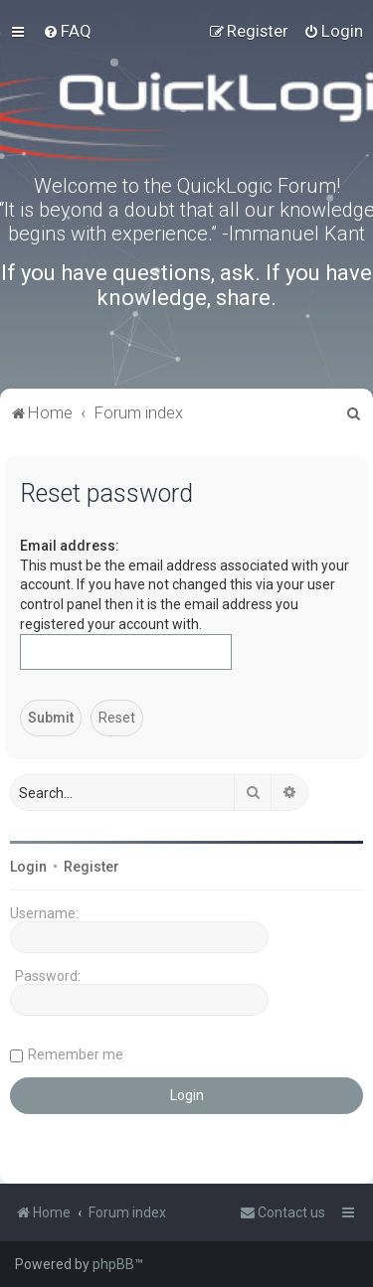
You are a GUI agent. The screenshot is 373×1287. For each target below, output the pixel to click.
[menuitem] (67, 31)
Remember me (75, 1054)
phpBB (113, 1264)
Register (91, 867)
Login (28, 867)
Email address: (69, 546)
